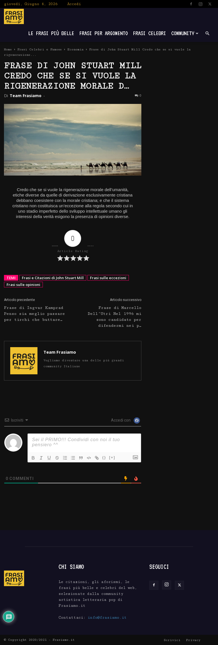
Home (8, 49)
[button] (207, 33)
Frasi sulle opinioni (23, 284)
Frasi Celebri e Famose (39, 49)
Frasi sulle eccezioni (108, 277)
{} (104, 457)
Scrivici (172, 640)
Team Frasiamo (25, 95)
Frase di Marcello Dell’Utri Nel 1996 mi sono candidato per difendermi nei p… (114, 317)
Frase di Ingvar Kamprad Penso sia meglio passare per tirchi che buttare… (34, 314)
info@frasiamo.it (107, 617)
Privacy (193, 640)
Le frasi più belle (51, 33)
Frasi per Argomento (103, 33)
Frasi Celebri (149, 33)
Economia (75, 49)
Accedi (74, 4)
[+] (112, 457)
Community (184, 33)
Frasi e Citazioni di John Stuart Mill (53, 277)
